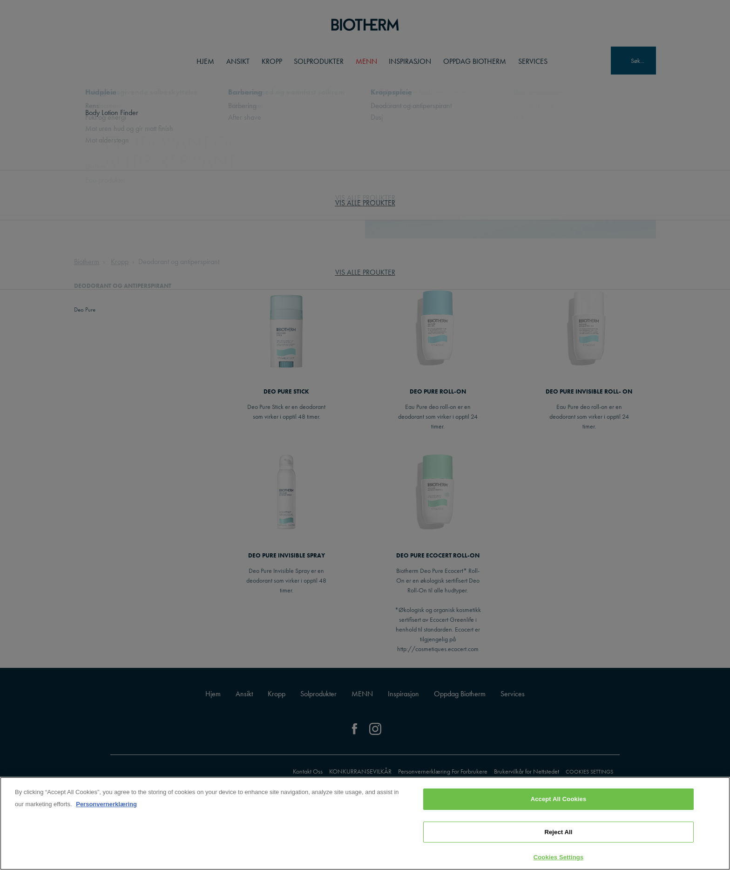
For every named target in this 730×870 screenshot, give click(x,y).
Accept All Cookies (559, 798)
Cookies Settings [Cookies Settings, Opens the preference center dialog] (559, 857)
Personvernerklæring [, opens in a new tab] (106, 804)
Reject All (558, 832)
